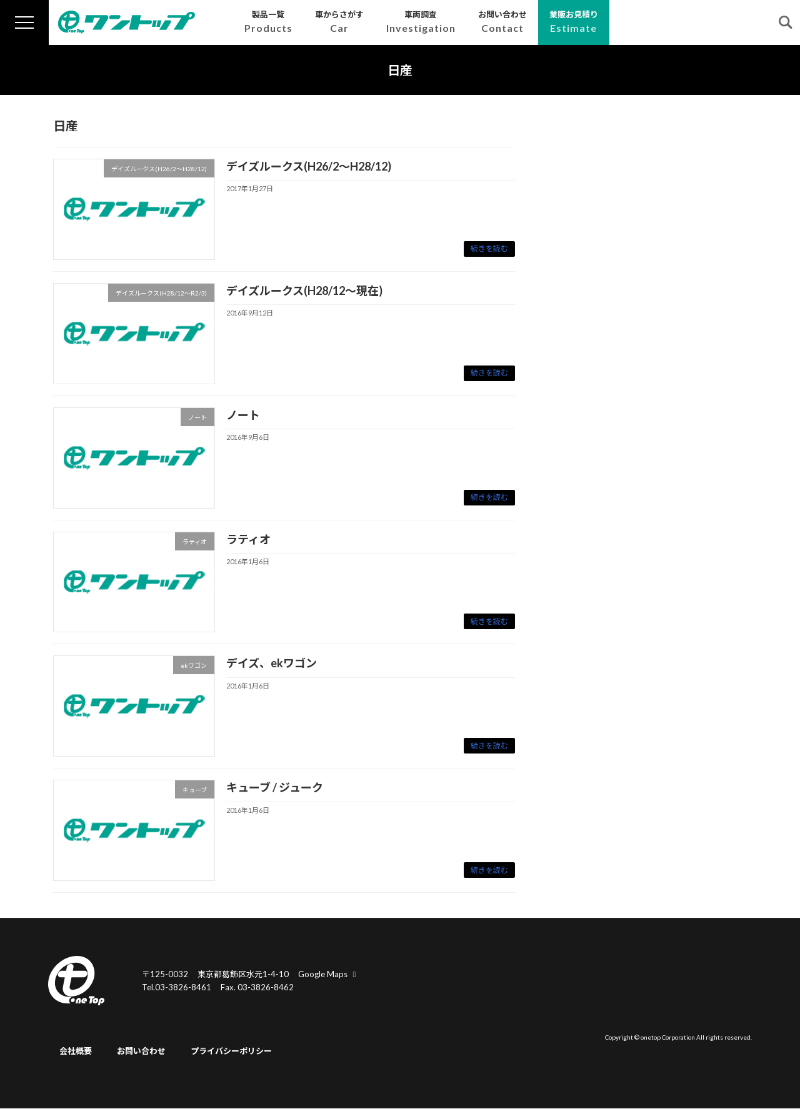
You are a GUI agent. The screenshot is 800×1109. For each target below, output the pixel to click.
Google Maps (328, 974)
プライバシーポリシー (231, 1052)
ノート (243, 415)
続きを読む (489, 248)
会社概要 (75, 1052)
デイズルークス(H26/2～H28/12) (308, 166)
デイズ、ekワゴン (271, 663)
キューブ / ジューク (274, 787)
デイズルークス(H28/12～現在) (304, 290)
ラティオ (248, 539)
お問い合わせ (141, 1052)
